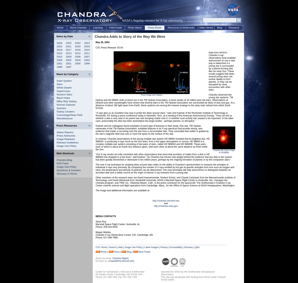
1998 (59, 67)
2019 (87, 46)
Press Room (155, 27)
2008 (78, 56)
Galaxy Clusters (65, 111)
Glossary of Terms (67, 173)
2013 (68, 53)
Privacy (164, 247)
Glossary (188, 247)
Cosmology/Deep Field (69, 115)
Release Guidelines (68, 142)
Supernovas (63, 91)
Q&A (197, 247)
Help (120, 247)
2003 (87, 60)
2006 (59, 60)
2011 (87, 53)
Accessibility (176, 247)
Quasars (61, 108)
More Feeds (144, 252)
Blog (219, 27)
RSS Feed (62, 163)
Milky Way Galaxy (67, 101)
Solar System (64, 80)
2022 (59, 46)
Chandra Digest (120, 258)
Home (60, 27)
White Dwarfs (64, 87)
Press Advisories (66, 135)
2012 (78, 53)
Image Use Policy (66, 146)
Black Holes (63, 97)
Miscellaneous (65, 118)
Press (117, 252)
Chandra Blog (64, 160)
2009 (68, 56)
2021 (68, 46)
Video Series (206, 27)
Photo (104, 252)
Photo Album (135, 27)
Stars (60, 84)
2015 (87, 49)
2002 (59, 63)
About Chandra (78, 27)
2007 (87, 56)
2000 (78, 63)
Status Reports (65, 132)
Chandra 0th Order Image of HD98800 (224, 151)
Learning (98, 27)
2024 (78, 43)
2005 (68, 60)
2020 (78, 46)
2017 (68, 49)
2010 (59, 56)
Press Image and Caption (151, 95)
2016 (78, 49)
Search (112, 247)
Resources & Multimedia (181, 27)
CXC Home (101, 247)
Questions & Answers (69, 170)
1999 (87, 63)
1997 (68, 67)
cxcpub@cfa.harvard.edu (121, 261)
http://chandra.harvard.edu (166, 200)
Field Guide (115, 27)
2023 (87, 43)
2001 (68, 63)
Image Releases (66, 139)
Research (234, 27)
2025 (68, 43)
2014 (59, 53)
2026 (59, 43)
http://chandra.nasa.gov (166, 206)
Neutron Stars (64, 94)
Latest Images (151, 247)
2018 (59, 49)
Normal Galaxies (66, 104)
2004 (78, 60)
